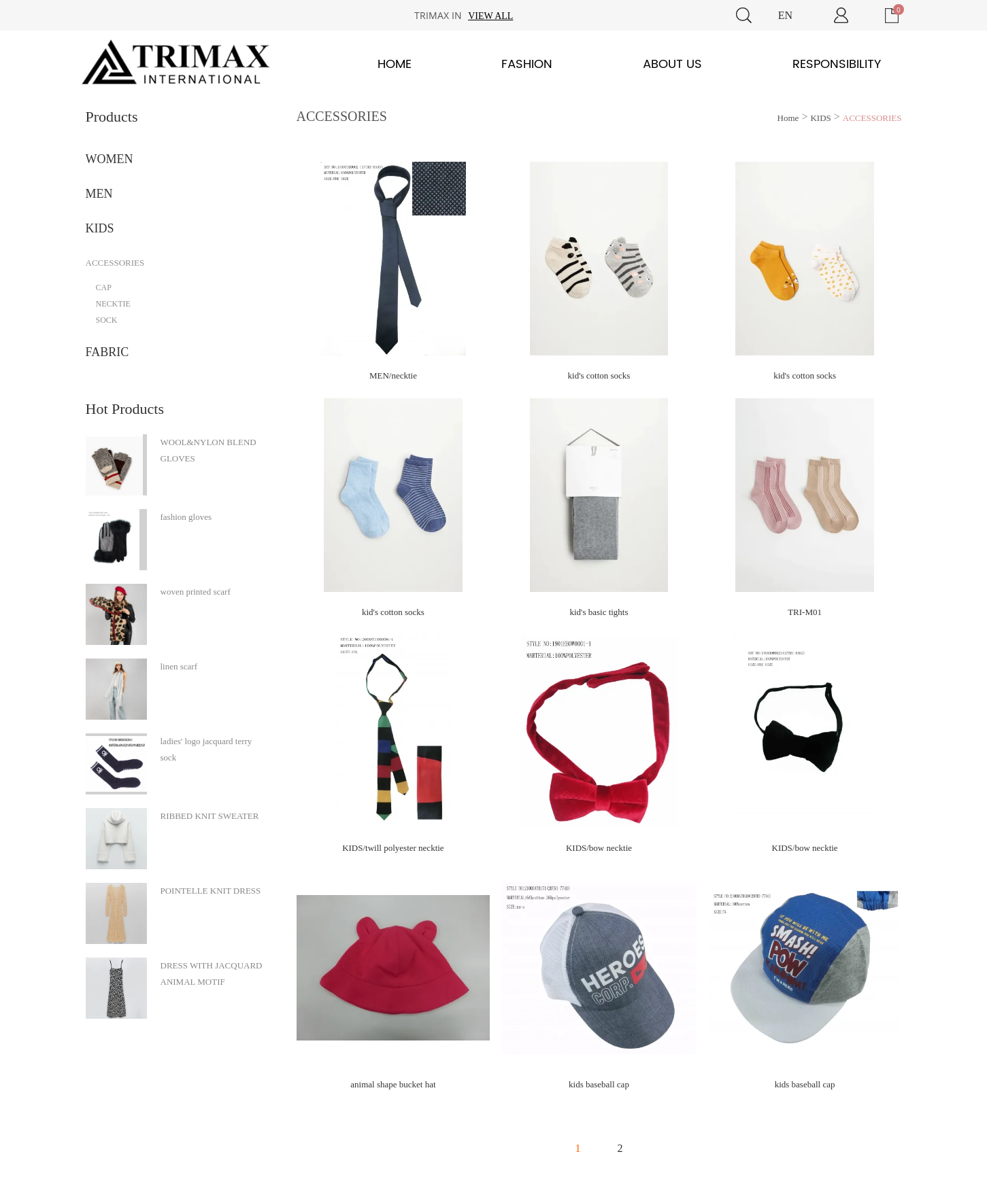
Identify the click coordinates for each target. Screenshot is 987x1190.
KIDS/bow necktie (599, 848)
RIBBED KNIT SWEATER (210, 816)
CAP (104, 287)
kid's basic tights (598, 612)
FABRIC (107, 352)
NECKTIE (113, 304)
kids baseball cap (599, 1084)
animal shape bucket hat (392, 1084)
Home (395, 64)
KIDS (100, 228)
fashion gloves (186, 517)
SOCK (107, 320)
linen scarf (179, 666)
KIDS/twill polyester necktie (393, 848)
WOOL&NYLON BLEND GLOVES (208, 450)
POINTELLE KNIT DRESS (211, 891)
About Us (672, 64)
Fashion (526, 64)
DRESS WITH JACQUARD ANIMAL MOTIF (212, 973)
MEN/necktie (393, 375)
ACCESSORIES (115, 263)
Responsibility (836, 64)
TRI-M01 (805, 612)
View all (490, 16)
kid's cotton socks (599, 375)
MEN (99, 193)
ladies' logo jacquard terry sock (206, 749)
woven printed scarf (196, 592)
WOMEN (109, 159)
